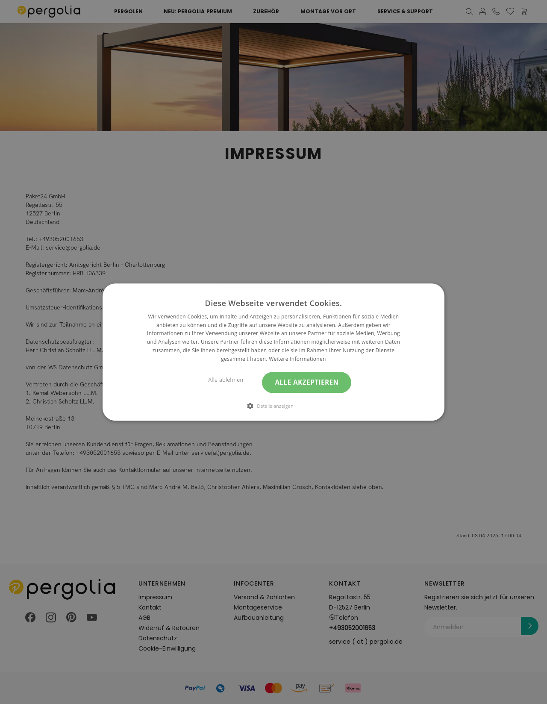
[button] (273, 405)
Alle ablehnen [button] (226, 379)
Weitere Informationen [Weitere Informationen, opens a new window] (297, 358)
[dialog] (273, 352)
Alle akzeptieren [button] (306, 382)
